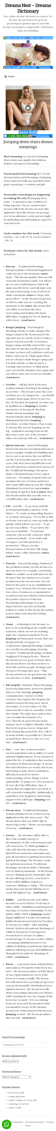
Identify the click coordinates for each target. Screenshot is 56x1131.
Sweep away (13, 810)
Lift (8, 506)
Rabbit (10, 899)
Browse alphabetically (14, 1056)
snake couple (15, 1107)
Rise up (10, 266)
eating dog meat (17, 1096)
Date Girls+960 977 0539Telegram (28, 67)
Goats (9, 624)
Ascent (10, 835)
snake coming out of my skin (23, 1100)
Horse (9, 964)
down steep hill (16, 1092)
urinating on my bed (18, 1104)
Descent (11, 563)
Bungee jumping (15, 327)
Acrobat (10, 384)
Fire (8, 749)
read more (28, 320)
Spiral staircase (15, 445)
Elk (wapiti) (13, 684)
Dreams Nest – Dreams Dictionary (27, 1122)
